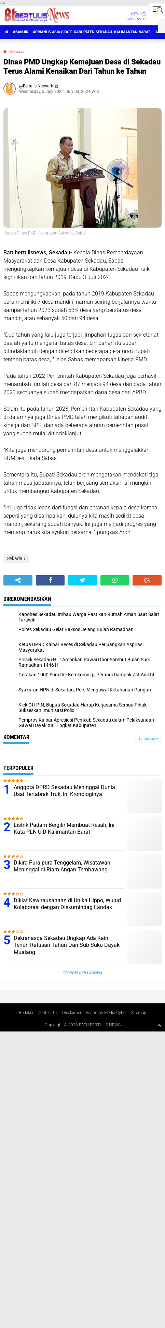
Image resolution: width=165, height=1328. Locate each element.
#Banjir (20, 32)
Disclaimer (71, 1012)
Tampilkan (148, 738)
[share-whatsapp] (114, 580)
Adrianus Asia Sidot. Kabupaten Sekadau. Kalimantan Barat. (92, 32)
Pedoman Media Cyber (106, 1012)
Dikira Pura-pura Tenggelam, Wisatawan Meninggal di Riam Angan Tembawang (62, 866)
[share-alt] (17, 580)
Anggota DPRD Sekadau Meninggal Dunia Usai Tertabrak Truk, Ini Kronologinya (64, 791)
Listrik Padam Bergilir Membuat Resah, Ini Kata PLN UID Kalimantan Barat (64, 828)
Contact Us (48, 1012)
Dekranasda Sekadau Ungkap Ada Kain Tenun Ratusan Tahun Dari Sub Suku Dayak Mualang (67, 945)
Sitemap (138, 1012)
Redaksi (26, 1012)
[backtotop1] (159, 1025)
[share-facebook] (50, 580)
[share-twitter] (82, 580)
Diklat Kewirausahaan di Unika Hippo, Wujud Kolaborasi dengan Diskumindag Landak (67, 904)
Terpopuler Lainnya (82, 973)
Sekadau (17, 51)
